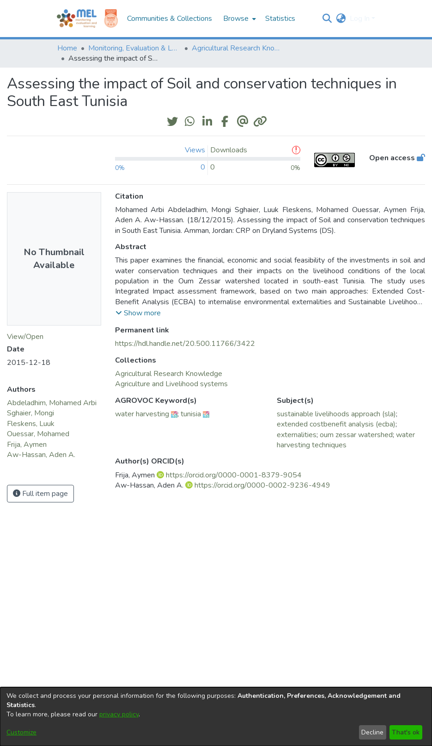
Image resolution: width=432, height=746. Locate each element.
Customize (21, 732)
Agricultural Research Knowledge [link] (238, 48)
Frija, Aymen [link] (27, 444)
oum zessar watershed (356, 435)
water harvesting (142, 414)
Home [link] (67, 48)
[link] (168, 374)
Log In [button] (360, 18)
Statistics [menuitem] (280, 18)
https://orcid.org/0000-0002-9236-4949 (262, 485)
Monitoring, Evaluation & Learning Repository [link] (134, 48)
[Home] (77, 18)
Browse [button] (236, 18)
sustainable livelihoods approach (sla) (336, 414)
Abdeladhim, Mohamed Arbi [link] (52, 403)
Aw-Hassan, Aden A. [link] (41, 455)
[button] (327, 18)
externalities (296, 435)
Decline (372, 732)
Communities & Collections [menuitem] (169, 18)
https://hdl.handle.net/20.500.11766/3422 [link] (185, 344)
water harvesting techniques (346, 440)
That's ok (406, 732)
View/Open (25, 337)
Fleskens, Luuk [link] (31, 424)
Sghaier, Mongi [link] (30, 413)
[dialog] (216, 716)
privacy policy (119, 714)
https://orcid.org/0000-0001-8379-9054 (234, 475)
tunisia (191, 414)
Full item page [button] (40, 494)
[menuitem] (238, 18)
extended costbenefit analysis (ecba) (336, 424)
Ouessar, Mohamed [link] (38, 434)
